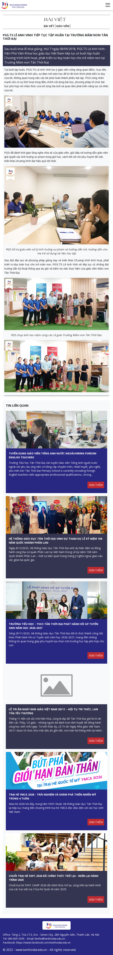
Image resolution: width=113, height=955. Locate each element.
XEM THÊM (96, 485)
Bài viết (49, 26)
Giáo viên (62, 26)
